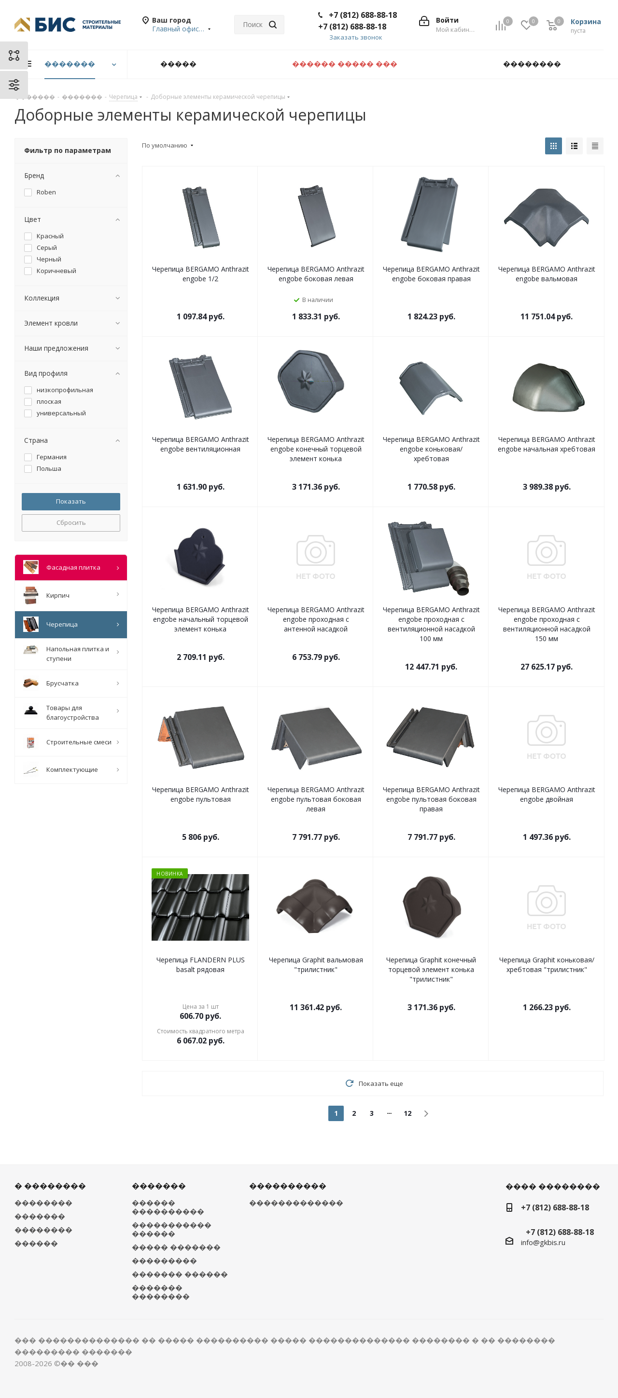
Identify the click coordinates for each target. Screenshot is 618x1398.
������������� (296, 1202)
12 (407, 1113)
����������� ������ (171, 1229)
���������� (287, 1185)
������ (36, 1243)
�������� (43, 1202)
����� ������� (176, 1247)
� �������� (50, 1185)
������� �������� (161, 1292)
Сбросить (71, 522)
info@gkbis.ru (543, 1242)
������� (39, 1216)
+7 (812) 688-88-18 (363, 15)
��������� (164, 1260)
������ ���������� (168, 1207)
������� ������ (180, 1274)
